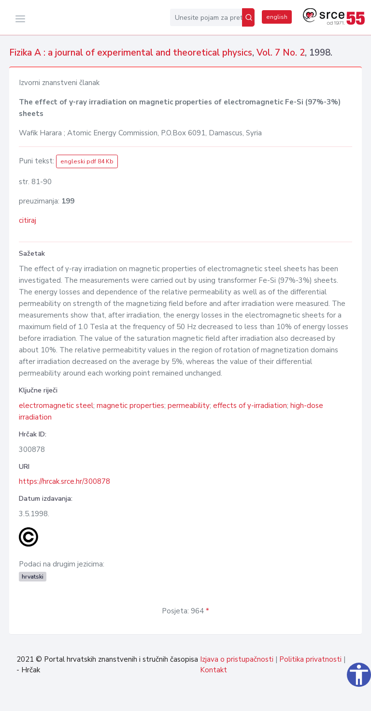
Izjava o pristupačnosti (236, 659)
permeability (189, 405)
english (276, 17)
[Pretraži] (248, 17)
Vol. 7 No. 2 (281, 52)
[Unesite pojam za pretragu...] (206, 17)
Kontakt (213, 670)
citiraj (27, 220)
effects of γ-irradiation (250, 405)
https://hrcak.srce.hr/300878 (64, 481)
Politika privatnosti (310, 659)
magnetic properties (130, 405)
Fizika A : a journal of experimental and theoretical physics (130, 52)
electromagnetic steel (56, 405)
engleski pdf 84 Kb (87, 161)
